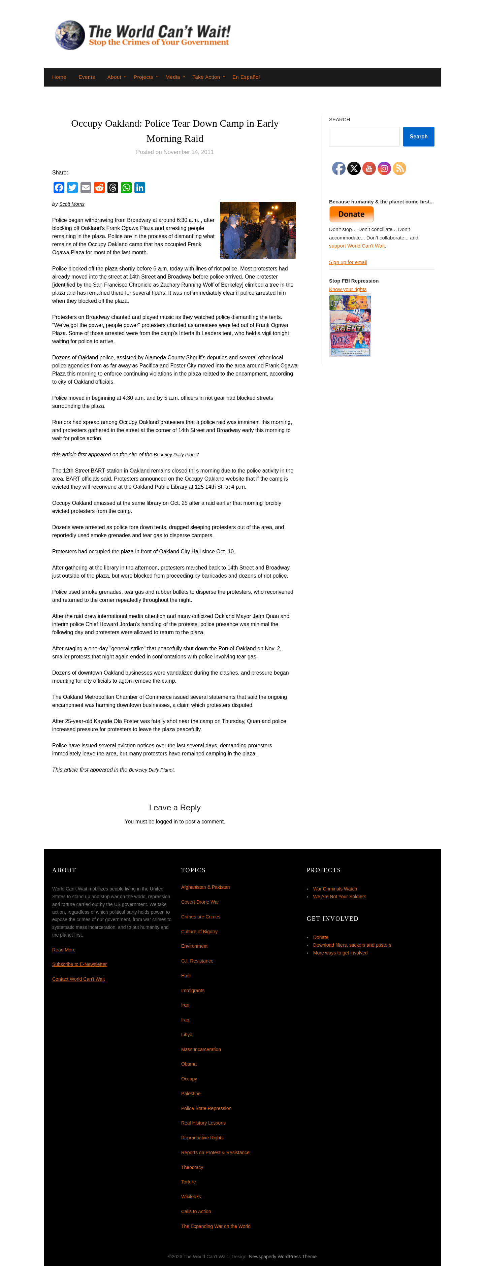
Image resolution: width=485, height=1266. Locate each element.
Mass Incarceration (201, 1049)
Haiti (186, 975)
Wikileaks (191, 1196)
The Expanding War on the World (216, 1226)
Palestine (191, 1093)
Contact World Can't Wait (78, 979)
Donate (320, 937)
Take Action (206, 77)
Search (339, 119)
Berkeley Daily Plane (179, 454)
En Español (246, 77)
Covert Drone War (200, 902)
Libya (186, 1034)
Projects (143, 77)
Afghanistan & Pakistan (205, 887)
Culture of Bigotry (199, 931)
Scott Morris (73, 204)
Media (173, 77)
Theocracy (192, 1167)
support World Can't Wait (357, 246)
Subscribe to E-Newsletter (79, 964)
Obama (189, 1064)
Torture (188, 1181)
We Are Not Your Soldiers (339, 896)
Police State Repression (206, 1108)
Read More (63, 949)
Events (86, 77)
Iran (185, 1005)
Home (59, 77)
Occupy (189, 1078)
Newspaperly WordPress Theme (283, 1256)
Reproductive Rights (202, 1137)
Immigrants (192, 990)
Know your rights (348, 289)
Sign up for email (348, 262)
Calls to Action (196, 1211)
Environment (194, 946)
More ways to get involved (340, 952)
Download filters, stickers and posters (352, 945)
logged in (167, 821)
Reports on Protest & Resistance (215, 1152)
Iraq (185, 1019)
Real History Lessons (203, 1123)
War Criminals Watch (335, 888)
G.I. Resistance (197, 961)
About (114, 77)
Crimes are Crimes (201, 916)
